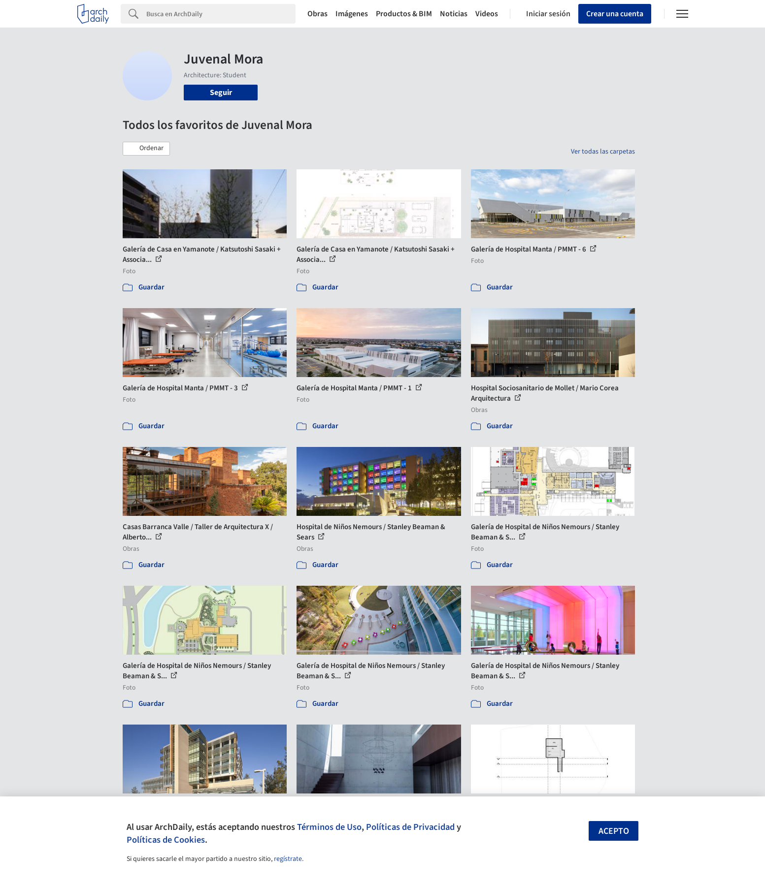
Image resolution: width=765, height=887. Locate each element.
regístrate (288, 859)
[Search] (221, 14)
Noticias (453, 14)
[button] (146, 149)
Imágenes (351, 14)
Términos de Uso (329, 827)
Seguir (221, 92)
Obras (317, 14)
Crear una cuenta (614, 13)
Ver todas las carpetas (603, 151)
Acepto (614, 831)
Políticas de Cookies (166, 839)
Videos (486, 14)
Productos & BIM (404, 14)
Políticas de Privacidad (410, 827)
